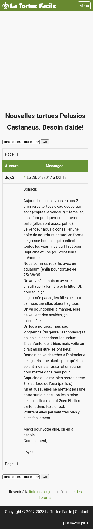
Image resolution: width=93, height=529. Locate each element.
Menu (84, 6)
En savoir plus (76, 523)
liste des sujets (42, 491)
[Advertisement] (46, 63)
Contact (81, 511)
